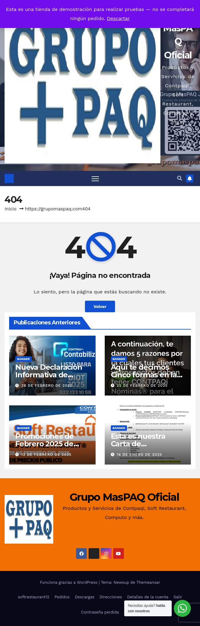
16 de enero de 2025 (139, 454)
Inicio (10, 209)
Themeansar (148, 582)
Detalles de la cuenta (147, 597)
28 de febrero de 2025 (46, 385)
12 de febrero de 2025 (46, 454)
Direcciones (111, 597)
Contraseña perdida (100, 612)
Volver (99, 306)
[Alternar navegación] (95, 178)
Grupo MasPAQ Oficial (124, 497)
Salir (178, 597)
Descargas (84, 597)
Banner (23, 359)
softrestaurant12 (33, 597)
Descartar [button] (118, 18)
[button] (179, 178)
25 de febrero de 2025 (142, 385)
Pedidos (62, 597)
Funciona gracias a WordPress (69, 582)
